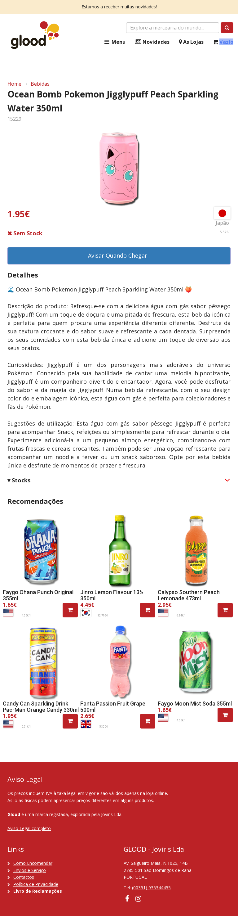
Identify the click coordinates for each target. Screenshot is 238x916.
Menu (114, 42)
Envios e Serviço (29, 870)
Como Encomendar (32, 863)
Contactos (23, 877)
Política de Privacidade (35, 884)
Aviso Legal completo (29, 828)
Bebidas (40, 83)
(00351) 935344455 (151, 888)
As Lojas (191, 42)
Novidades (152, 42)
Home (14, 83)
